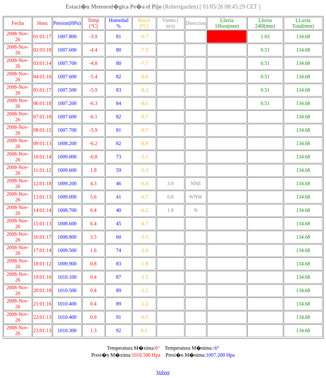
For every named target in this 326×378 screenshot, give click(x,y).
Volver (163, 372)
